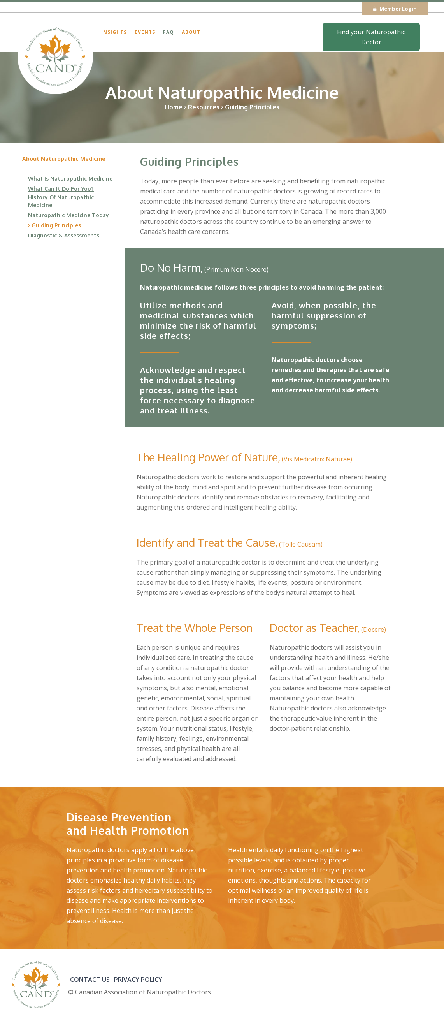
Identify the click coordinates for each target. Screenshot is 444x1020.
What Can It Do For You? (61, 188)
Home (175, 107)
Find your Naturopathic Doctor (371, 37)
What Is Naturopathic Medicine (70, 178)
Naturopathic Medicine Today (68, 215)
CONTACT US (90, 979)
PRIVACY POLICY (138, 979)
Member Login (395, 8)
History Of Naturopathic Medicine (61, 201)
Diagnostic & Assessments (63, 235)
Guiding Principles (54, 225)
